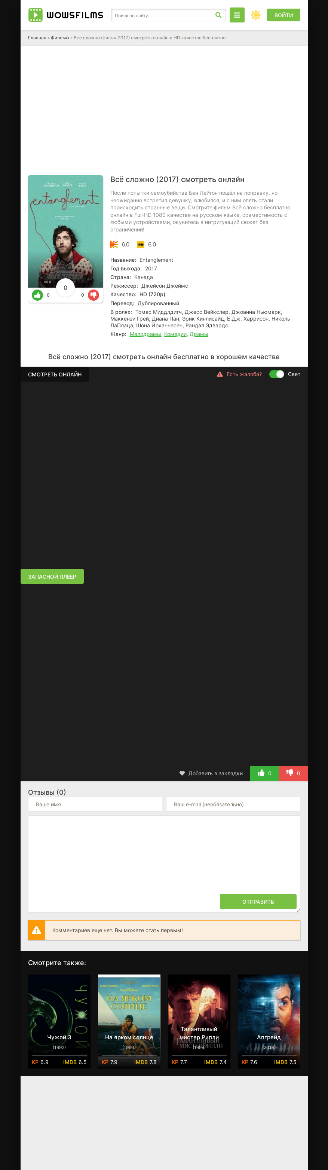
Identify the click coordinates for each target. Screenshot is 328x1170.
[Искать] (218, 15)
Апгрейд (269, 1037)
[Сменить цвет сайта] (255, 14)
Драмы (199, 334)
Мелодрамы (145, 334)
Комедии (175, 334)
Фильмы (60, 37)
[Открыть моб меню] (237, 14)
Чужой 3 (59, 1037)
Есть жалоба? (239, 374)
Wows (75, 15)
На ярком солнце (129, 1037)
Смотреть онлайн (55, 374)
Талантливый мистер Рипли (199, 1033)
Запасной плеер (52, 576)
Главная (37, 37)
